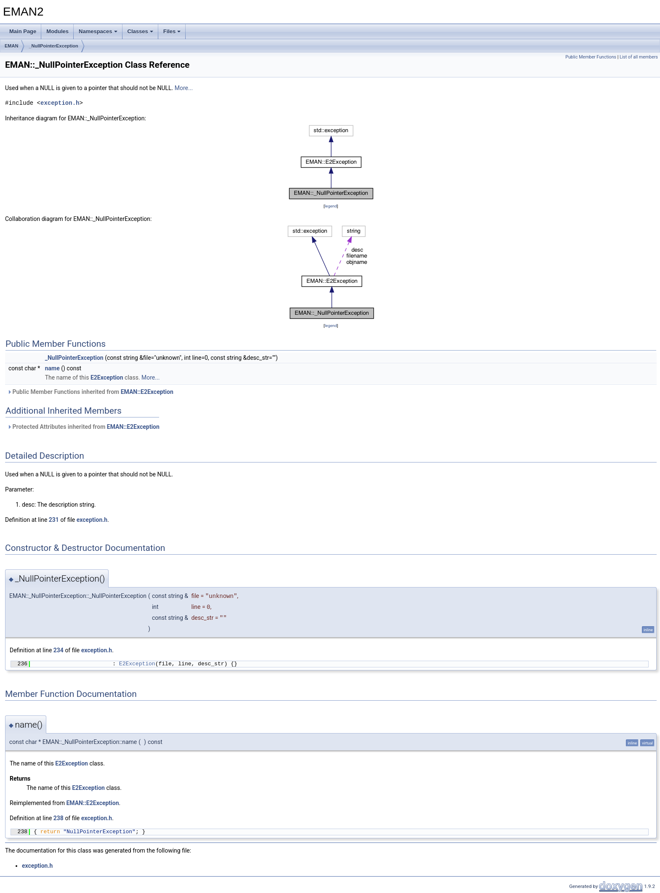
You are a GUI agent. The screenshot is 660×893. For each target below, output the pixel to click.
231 (54, 519)
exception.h (59, 103)
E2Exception (106, 377)
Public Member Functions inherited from (90, 391)
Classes (140, 31)
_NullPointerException (53, 45)
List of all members (639, 57)
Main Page (22, 31)
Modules (57, 31)
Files (172, 31)
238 (58, 818)
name (52, 368)
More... (184, 88)
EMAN (11, 45)
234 (58, 650)
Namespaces (98, 31)
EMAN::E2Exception (147, 391)
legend (331, 206)
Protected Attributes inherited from (83, 426)
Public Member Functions (590, 57)
